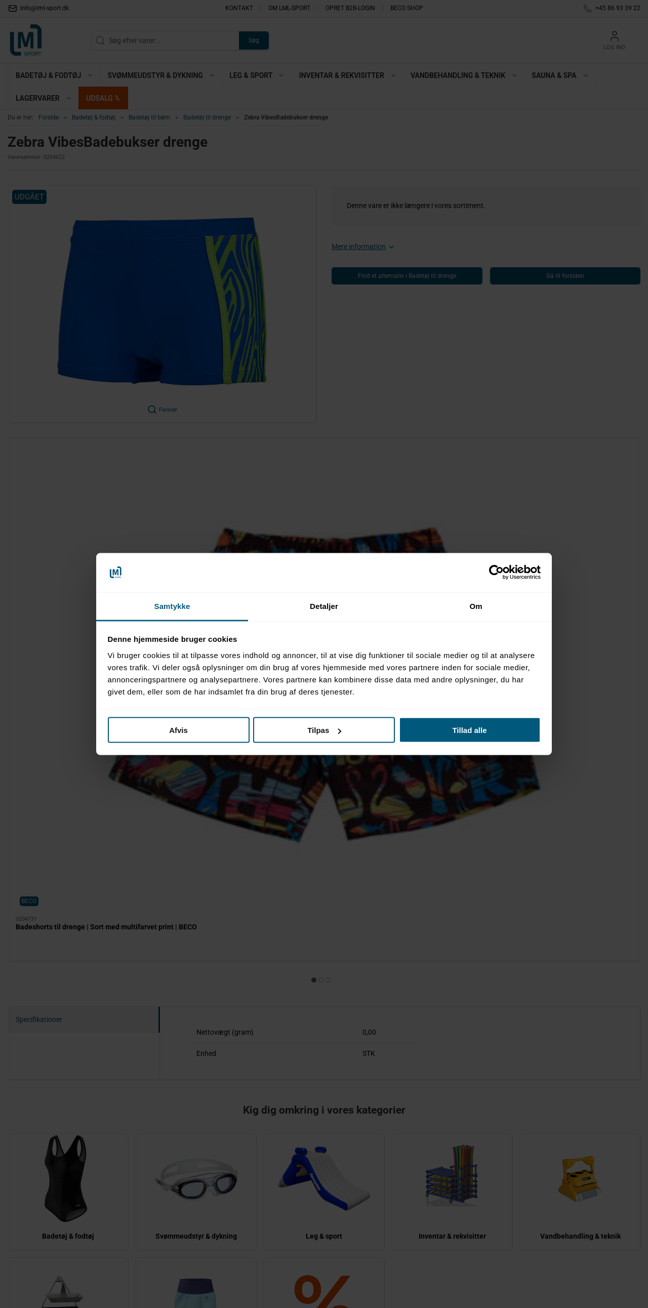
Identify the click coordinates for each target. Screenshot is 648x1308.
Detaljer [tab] (324, 605)
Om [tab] (475, 605)
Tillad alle (469, 730)
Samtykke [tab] (172, 605)
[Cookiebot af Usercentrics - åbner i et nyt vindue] (496, 572)
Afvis (178, 730)
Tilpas (324, 730)
